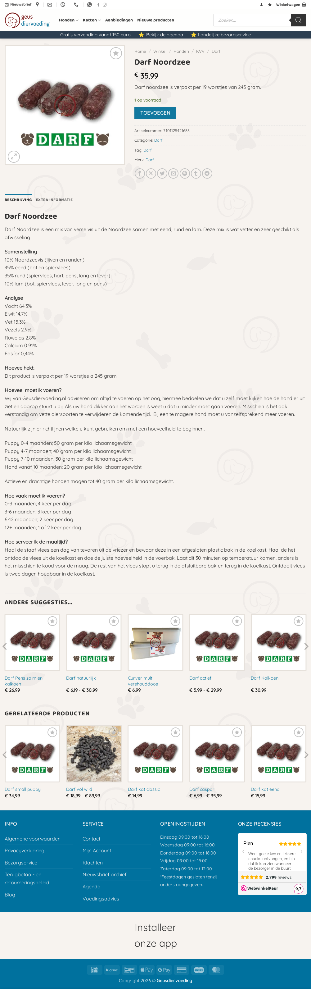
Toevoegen (155, 113)
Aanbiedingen (119, 20)
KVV (200, 51)
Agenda (92, 886)
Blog (10, 894)
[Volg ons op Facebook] (98, 5)
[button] (18, 4)
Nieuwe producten (155, 20)
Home (140, 51)
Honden (69, 20)
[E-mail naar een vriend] (173, 173)
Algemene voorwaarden (33, 839)
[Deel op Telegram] (207, 173)
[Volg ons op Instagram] (104, 5)
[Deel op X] (151, 173)
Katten (92, 20)
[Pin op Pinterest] (185, 173)
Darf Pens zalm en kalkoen (24, 681)
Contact (91, 839)
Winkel (159, 51)
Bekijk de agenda (164, 35)
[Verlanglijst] (270, 4)
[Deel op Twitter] (162, 173)
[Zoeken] (298, 20)
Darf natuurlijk (81, 678)
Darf (216, 51)
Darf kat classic (144, 789)
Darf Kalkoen (264, 678)
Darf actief (200, 678)
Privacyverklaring (24, 850)
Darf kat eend (265, 789)
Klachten (93, 862)
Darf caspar (201, 789)
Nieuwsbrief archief (105, 874)
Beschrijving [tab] (18, 200)
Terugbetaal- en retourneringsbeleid (27, 878)
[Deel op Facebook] (140, 173)
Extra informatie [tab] (54, 200)
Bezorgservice (21, 862)
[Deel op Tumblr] (196, 173)
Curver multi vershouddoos (143, 681)
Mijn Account (97, 850)
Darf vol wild (79, 789)
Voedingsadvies (101, 899)
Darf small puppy (23, 789)
